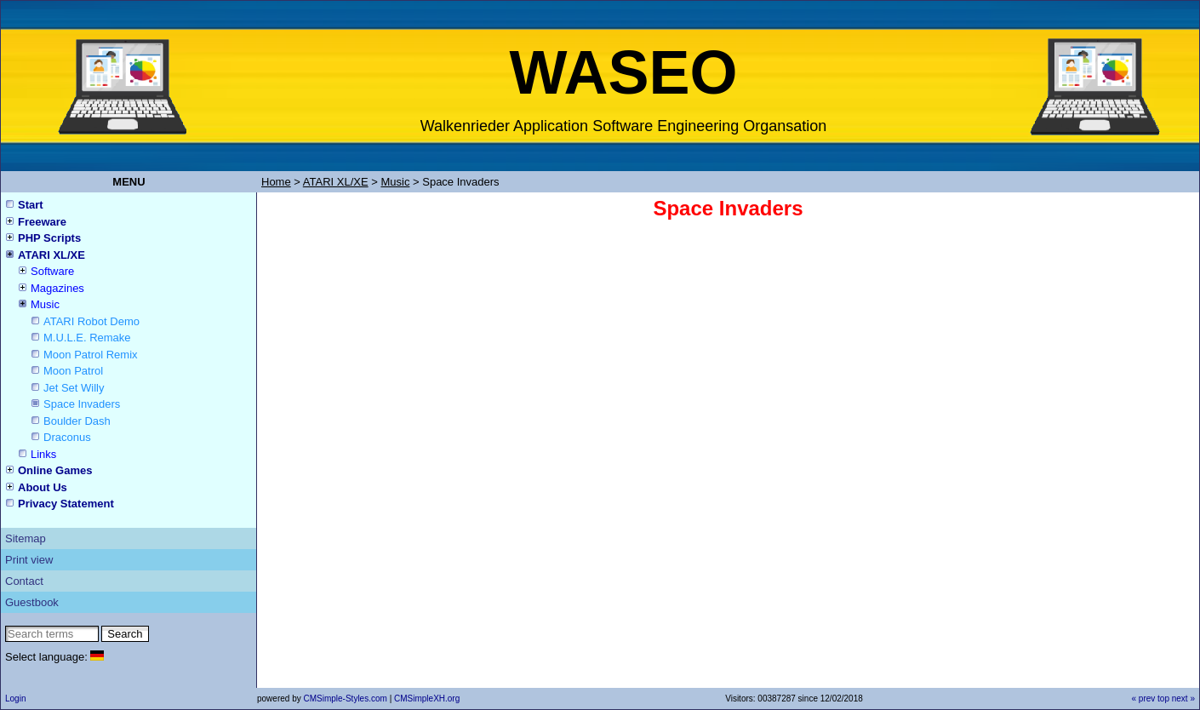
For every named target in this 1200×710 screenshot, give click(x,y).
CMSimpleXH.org (427, 698)
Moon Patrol (73, 370)
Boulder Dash (77, 421)
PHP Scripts (49, 238)
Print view (29, 559)
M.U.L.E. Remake (87, 337)
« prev (1143, 698)
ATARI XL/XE (51, 255)
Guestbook (32, 602)
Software (52, 271)
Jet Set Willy (74, 387)
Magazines (57, 288)
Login (15, 698)
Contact (24, 581)
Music (45, 304)
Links (43, 454)
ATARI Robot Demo (91, 321)
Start (30, 204)
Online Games (55, 470)
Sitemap (25, 538)
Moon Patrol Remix (90, 354)
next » (1183, 698)
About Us (42, 487)
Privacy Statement (66, 503)
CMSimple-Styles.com (346, 698)
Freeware (42, 221)
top (1163, 698)
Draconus (67, 437)
